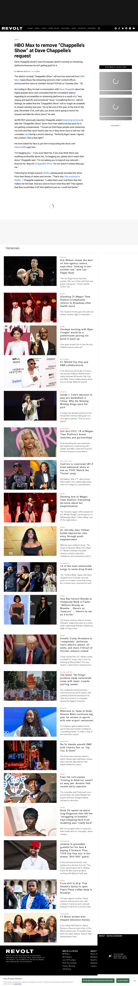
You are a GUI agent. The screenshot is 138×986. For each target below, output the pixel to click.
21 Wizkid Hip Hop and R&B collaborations (74, 363)
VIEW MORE (115, 126)
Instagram (116, 28)
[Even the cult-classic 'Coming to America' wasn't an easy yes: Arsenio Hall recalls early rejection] (30, 788)
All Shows (66, 954)
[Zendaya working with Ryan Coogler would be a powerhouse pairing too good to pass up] (30, 340)
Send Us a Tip (96, 960)
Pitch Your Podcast (69, 963)
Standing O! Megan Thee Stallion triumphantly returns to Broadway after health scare (75, 301)
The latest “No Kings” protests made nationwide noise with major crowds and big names (75, 679)
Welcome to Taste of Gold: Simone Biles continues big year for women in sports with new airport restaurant (76, 715)
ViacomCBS (20, 147)
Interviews (64, 841)
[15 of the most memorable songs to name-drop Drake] (30, 577)
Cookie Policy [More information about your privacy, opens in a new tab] (18, 984)
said (27, 134)
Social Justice (53, 28)
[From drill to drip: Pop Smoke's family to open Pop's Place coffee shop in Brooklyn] (30, 894)
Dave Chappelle (67, 89)
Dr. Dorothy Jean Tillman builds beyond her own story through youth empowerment (74, 534)
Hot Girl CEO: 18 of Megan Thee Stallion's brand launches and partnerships (76, 434)
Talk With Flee (66, 461)
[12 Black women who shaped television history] (30, 927)
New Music (64, 741)
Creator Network (68, 966)
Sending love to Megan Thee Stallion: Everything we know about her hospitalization (75, 501)
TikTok (119, 28)
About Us (94, 954)
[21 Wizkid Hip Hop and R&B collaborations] (30, 373)
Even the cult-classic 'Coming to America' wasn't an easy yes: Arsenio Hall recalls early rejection (76, 781)
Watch (37, 28)
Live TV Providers (69, 960)
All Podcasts (67, 957)
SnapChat (123, 28)
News (74, 28)
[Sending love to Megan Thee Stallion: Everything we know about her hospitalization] (30, 507)
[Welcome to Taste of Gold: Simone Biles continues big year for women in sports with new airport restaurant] (30, 722)
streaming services (71, 120)
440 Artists (66, 969)
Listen (44, 28)
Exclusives (65, 28)
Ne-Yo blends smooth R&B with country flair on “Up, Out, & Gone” (75, 747)
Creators (81, 28)
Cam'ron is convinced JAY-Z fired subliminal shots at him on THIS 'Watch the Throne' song (76, 468)
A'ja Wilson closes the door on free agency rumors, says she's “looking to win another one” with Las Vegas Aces (76, 266)
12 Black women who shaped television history (75, 918)
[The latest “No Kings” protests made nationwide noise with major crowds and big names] (30, 686)
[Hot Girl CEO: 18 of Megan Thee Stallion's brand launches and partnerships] (30, 442)
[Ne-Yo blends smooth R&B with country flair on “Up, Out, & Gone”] (30, 755)
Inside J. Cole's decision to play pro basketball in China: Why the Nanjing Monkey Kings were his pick (76, 401)
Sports (63, 257)
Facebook (126, 28)
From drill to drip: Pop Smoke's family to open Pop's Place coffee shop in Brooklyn (76, 888)
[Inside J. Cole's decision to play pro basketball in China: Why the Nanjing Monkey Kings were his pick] (30, 406)
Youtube (134, 29)
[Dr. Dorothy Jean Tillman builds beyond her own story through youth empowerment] (30, 541)
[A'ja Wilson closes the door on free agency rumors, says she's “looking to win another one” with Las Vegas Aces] (30, 271)
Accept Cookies (123, 980)
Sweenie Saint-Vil (23, 71)
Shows (30, 28)
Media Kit (94, 963)
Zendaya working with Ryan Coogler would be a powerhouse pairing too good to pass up (76, 334)
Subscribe (91, 28)
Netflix (46, 173)
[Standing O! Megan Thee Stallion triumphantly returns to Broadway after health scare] (30, 307)
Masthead (94, 957)
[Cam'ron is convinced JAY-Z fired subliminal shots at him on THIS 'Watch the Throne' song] (30, 475)
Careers (94, 966)
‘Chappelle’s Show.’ (44, 163)
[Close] (135, 981)
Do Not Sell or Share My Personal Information (98, 980)
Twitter (130, 28)
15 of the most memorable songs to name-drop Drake (76, 567)
